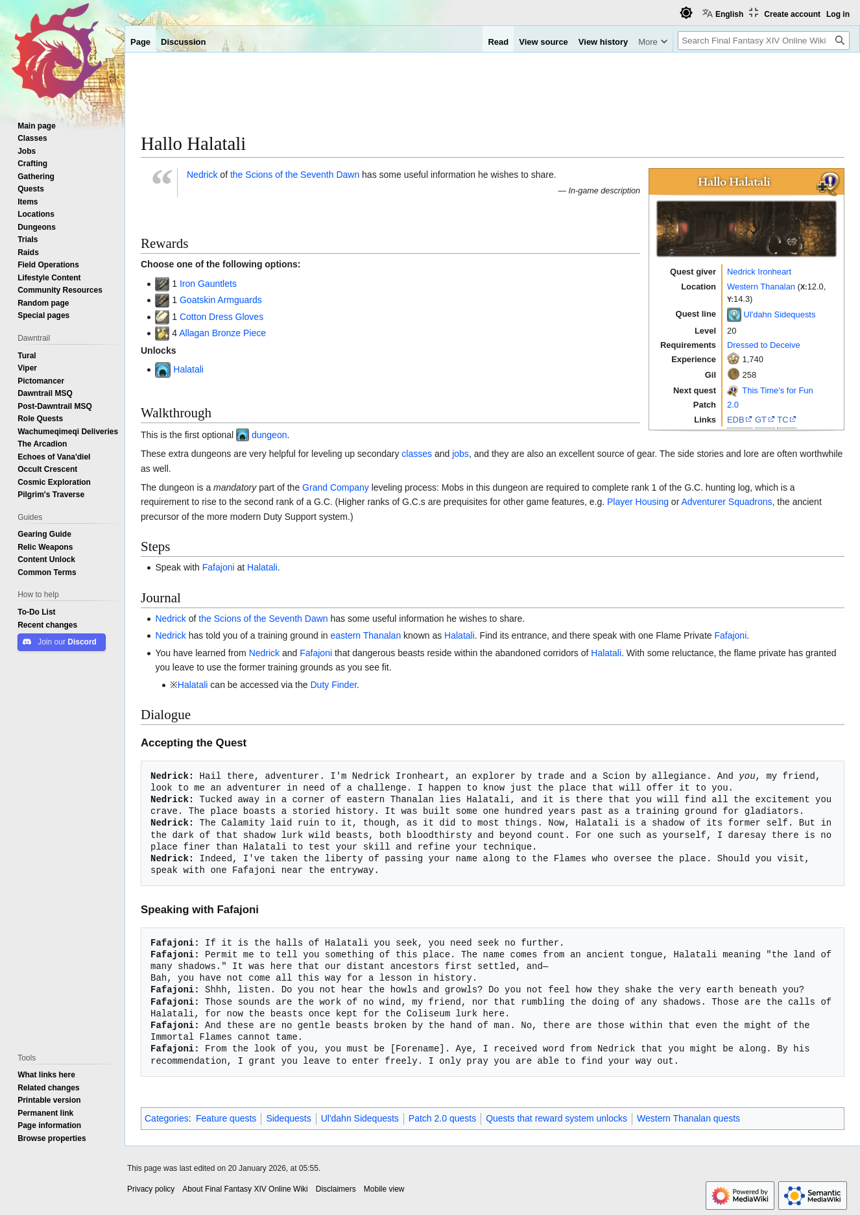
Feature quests (226, 1118)
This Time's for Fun (777, 390)
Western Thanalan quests (688, 1118)
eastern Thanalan (365, 635)
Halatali (188, 369)
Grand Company (335, 487)
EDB (736, 419)
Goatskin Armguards (221, 300)
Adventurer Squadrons (726, 502)
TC (782, 419)
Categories (167, 1118)
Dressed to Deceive (763, 344)
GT (761, 419)
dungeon (269, 435)
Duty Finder (333, 685)
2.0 (733, 404)
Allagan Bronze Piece (222, 333)
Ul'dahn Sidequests (780, 313)
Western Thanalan (761, 286)
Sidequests (288, 1118)
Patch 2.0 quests (442, 1118)
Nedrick (202, 175)
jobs (460, 454)
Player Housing (638, 502)
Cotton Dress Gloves (221, 317)
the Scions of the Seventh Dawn (294, 175)
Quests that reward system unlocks (556, 1118)
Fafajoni (218, 567)
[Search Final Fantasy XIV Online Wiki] (764, 40)
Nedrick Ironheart (759, 271)
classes (416, 454)
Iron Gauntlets (208, 284)
